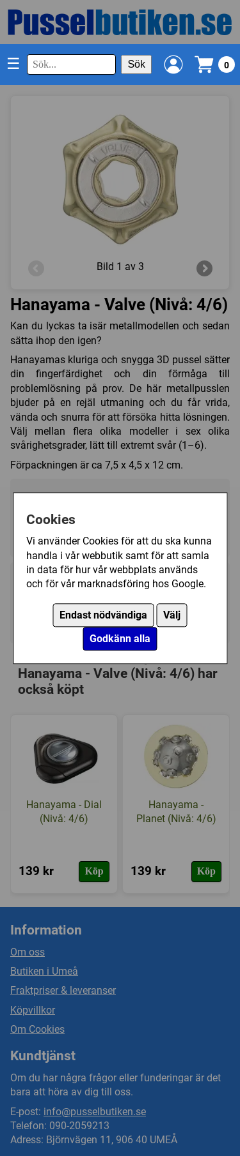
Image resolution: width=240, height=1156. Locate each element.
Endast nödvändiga (103, 615)
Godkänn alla (120, 639)
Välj (171, 615)
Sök (136, 64)
